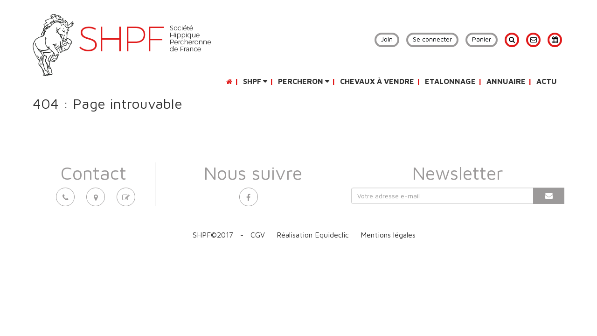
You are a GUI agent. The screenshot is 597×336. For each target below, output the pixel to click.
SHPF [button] (255, 81)
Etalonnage (450, 81)
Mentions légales (388, 235)
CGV (257, 235)
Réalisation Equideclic (313, 235)
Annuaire (506, 81)
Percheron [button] (303, 81)
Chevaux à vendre (377, 81)
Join (387, 39)
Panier (481, 39)
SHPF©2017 (213, 235)
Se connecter (432, 39)
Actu (546, 81)
